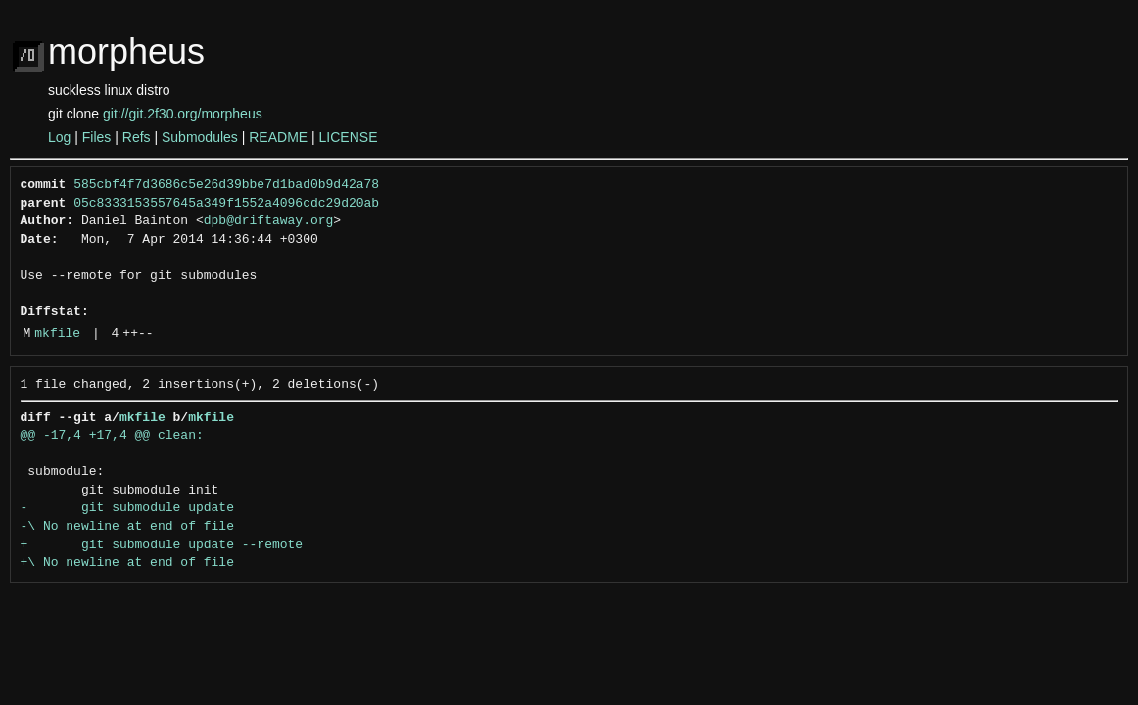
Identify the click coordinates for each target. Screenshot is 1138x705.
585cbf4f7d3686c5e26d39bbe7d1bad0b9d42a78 (226, 185)
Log (59, 137)
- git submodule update (127, 508)
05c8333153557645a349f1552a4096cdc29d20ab (226, 203)
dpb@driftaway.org (269, 221)
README (278, 137)
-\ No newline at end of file (127, 527)
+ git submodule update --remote (162, 545)
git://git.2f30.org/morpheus (182, 113)
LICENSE (348, 137)
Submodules (200, 137)
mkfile (57, 334)
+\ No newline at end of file (127, 563)
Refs (136, 137)
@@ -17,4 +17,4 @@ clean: (112, 436)
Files (97, 137)
